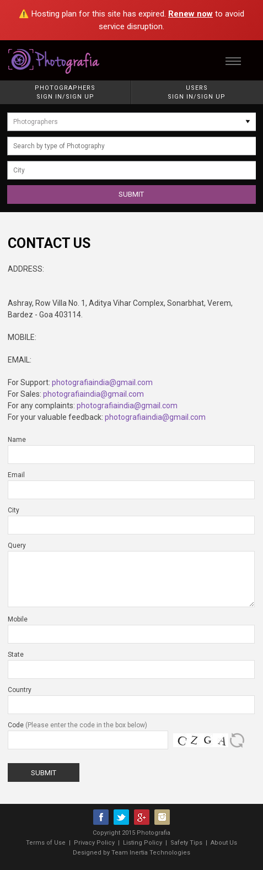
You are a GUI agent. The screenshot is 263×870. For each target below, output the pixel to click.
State (16, 654)
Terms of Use (46, 842)
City (13, 510)
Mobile (18, 619)
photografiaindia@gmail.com (102, 382)
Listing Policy (142, 842)
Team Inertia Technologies (150, 852)
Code (77, 725)
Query (17, 545)
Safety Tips (186, 842)
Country (19, 690)
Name (17, 440)
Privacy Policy (94, 842)
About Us (224, 842)
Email (16, 475)
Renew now (190, 14)
